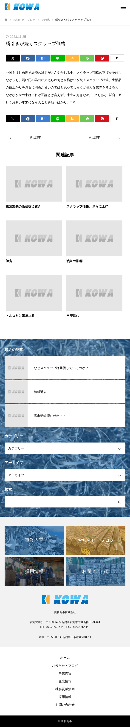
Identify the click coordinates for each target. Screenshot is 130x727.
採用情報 (65, 697)
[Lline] (58, 58)
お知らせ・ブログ (65, 665)
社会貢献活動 (65, 689)
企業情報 (65, 681)
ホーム (65, 658)
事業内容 (65, 673)
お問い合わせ (65, 704)
